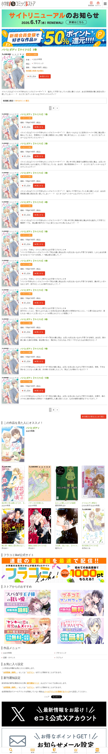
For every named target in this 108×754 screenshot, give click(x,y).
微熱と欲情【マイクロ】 (37, 546)
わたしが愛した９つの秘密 (65, 503)
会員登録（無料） (10, 672)
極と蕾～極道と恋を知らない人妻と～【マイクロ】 (14, 546)
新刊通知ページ (33, 683)
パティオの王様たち (36, 503)
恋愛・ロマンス (9, 658)
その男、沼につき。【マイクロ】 (67, 546)
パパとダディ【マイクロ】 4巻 (34, 202)
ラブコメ (59, 658)
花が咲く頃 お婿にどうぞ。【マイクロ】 (14, 503)
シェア (46, 697)
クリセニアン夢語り (89, 503)
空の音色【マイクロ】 (90, 546)
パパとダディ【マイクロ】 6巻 (34, 261)
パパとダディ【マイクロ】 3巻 (34, 173)
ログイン (98, 4)
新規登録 (91, 4)
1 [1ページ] (50, 108)
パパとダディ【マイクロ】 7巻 (34, 290)
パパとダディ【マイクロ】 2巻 (34, 143)
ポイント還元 (33, 54)
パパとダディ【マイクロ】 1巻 (34, 114)
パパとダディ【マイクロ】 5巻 (34, 231)
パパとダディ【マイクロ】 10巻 (34, 378)
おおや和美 (37, 59)
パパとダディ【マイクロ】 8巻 (34, 319)
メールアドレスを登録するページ (56, 692)
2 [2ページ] (53, 108)
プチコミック (38, 63)
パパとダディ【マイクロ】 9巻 (34, 349)
